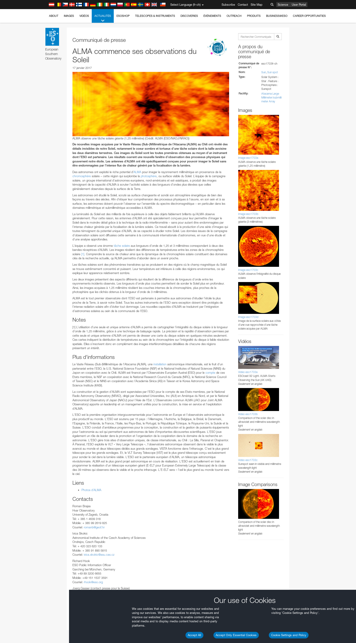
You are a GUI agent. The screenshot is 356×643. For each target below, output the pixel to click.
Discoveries (189, 16)
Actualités (103, 18)
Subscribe (228, 4)
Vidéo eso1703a (247, 372)
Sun (263, 72)
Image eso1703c (248, 270)
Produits (254, 16)
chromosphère (81, 176)
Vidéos (84, 16)
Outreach (234, 16)
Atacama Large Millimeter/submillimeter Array (271, 97)
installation (159, 364)
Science (283, 4)
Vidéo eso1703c (247, 460)
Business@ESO (276, 16)
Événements (212, 16)
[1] (82, 254)
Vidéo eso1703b (248, 414)
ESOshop (123, 16)
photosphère (149, 176)
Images (69, 16)
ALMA (137, 172)
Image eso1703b (248, 214)
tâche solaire (122, 245)
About (53, 16)
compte (210, 372)
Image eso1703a (248, 157)
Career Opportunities (309, 16)
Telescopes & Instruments (155, 16)
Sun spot (272, 72)
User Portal (299, 4)
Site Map (256, 4)
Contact (243, 4)
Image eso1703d (248, 317)
